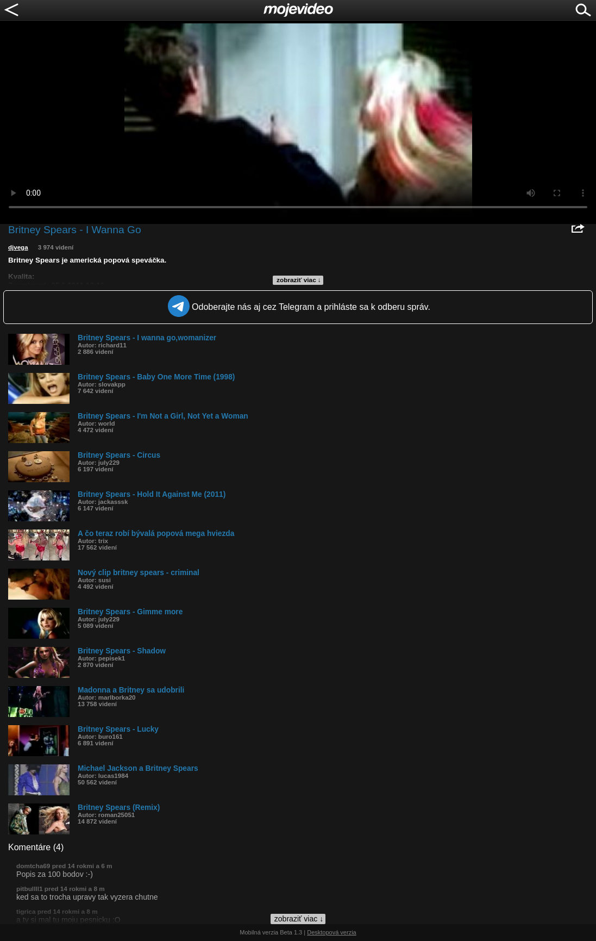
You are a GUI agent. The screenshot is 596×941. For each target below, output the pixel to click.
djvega (18, 247)
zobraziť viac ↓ (299, 280)
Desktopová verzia (331, 932)
